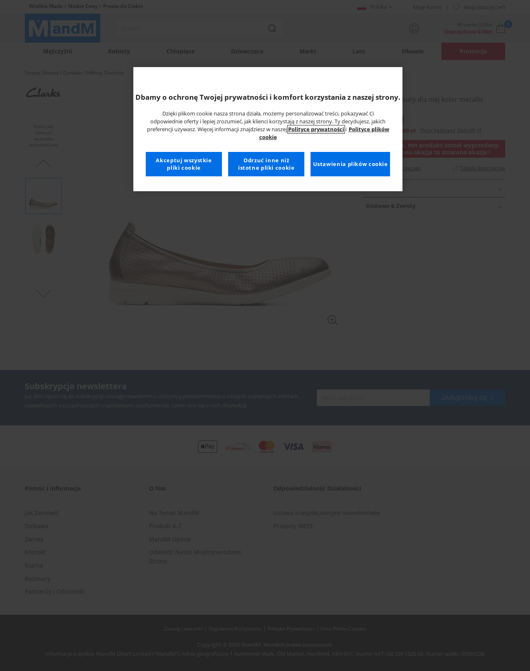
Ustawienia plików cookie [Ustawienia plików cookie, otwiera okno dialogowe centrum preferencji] (350, 164)
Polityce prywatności (316, 129)
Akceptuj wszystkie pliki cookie (184, 164)
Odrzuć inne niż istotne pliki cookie (266, 164)
